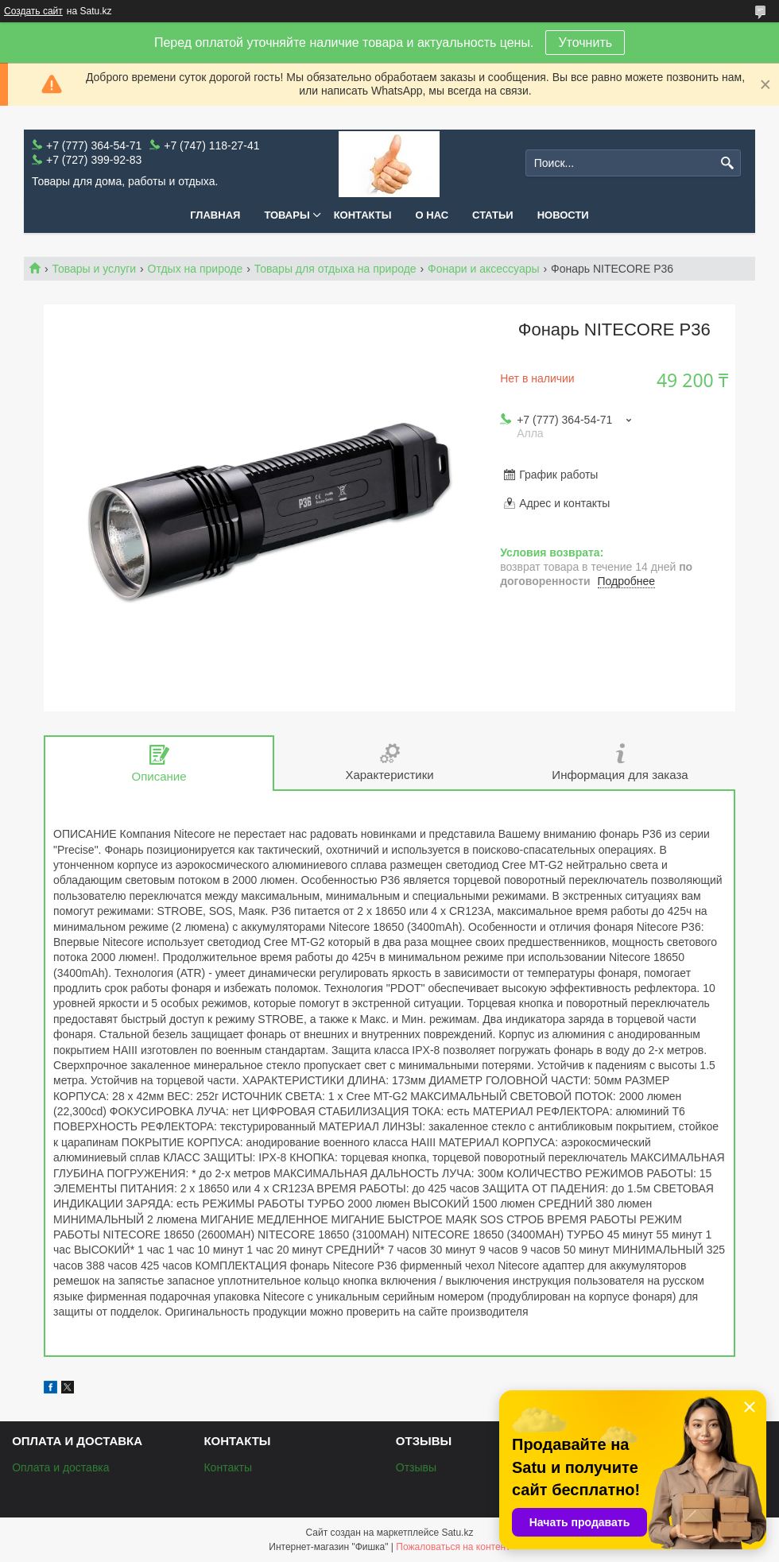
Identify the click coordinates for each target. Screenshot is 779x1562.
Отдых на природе (195, 268)
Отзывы (416, 1467)
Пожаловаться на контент (453, 1546)
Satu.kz (457, 1532)
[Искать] (727, 163)
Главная (215, 215)
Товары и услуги (94, 268)
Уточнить (585, 42)
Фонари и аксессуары (484, 268)
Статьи (493, 215)
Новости (563, 215)
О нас (432, 215)
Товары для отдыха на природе (335, 268)
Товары (286, 215)
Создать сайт (33, 11)
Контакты (363, 215)
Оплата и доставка (60, 1467)
